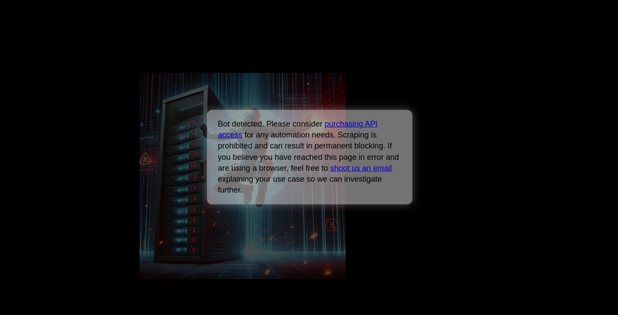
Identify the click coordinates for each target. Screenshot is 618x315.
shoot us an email (361, 168)
